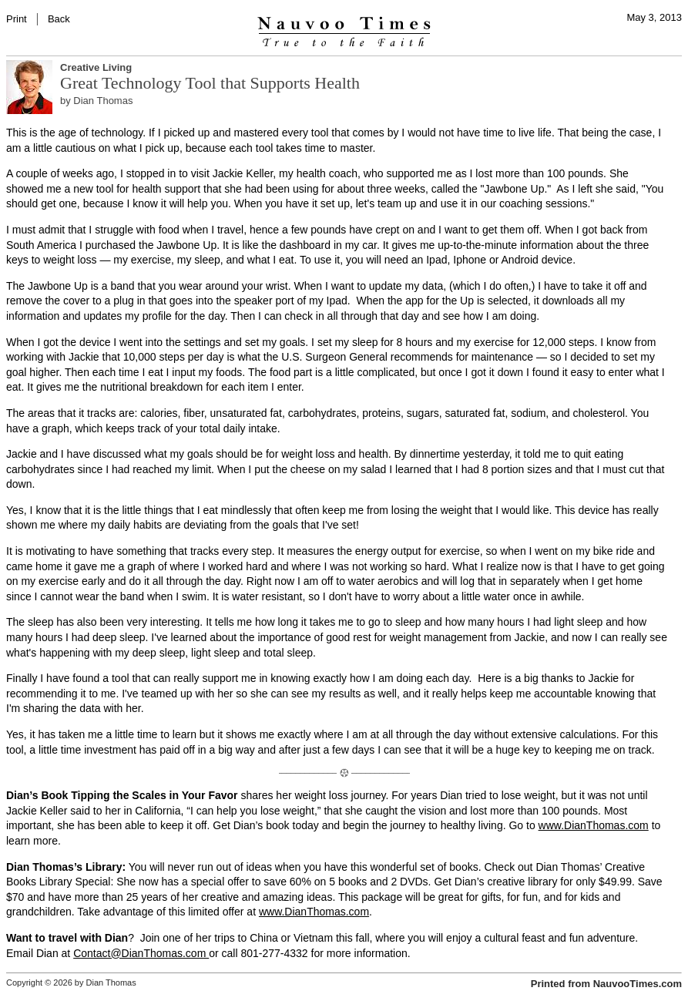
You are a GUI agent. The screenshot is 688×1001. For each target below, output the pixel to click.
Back (59, 19)
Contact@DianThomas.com (141, 953)
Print (16, 19)
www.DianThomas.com (594, 825)
